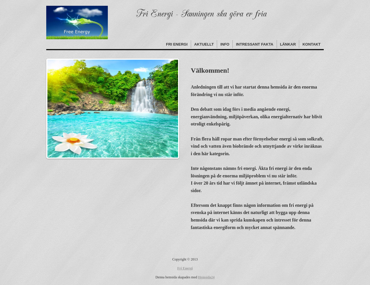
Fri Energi (176, 44)
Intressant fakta (254, 44)
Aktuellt (204, 44)
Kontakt (311, 44)
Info (224, 44)
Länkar (288, 44)
